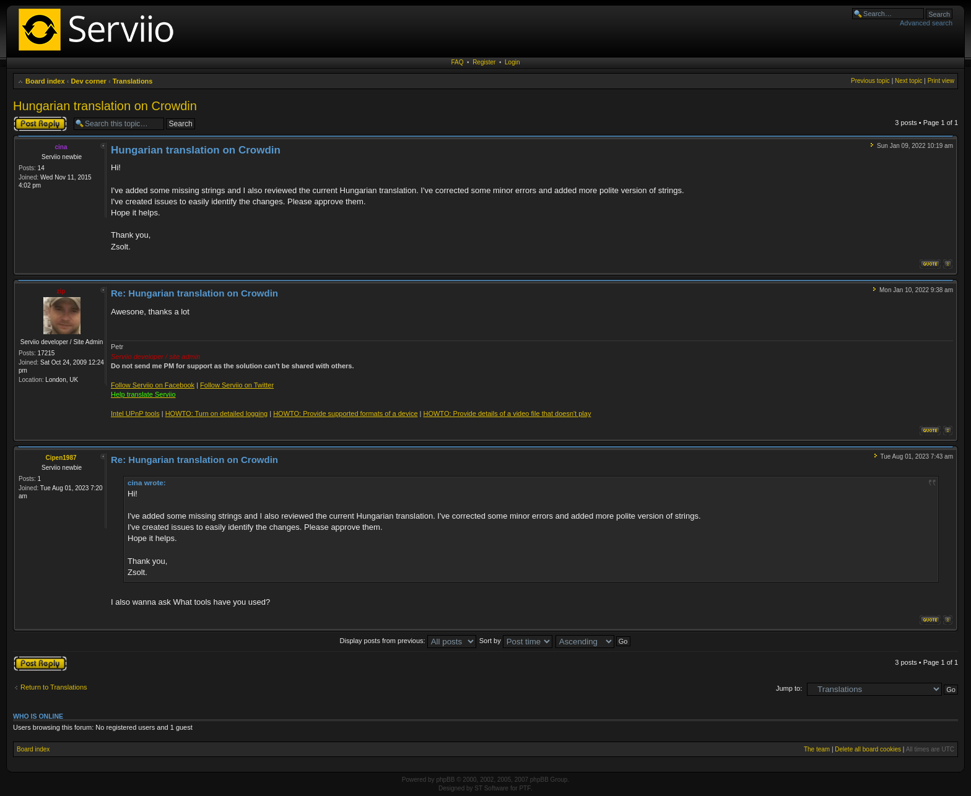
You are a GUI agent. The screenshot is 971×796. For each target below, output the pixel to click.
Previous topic (870, 80)
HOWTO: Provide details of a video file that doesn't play (507, 413)
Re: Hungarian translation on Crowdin (194, 293)
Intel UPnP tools (135, 413)
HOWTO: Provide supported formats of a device (345, 413)
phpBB (445, 779)
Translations (133, 81)
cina (60, 147)
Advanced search (926, 23)
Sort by (515, 640)
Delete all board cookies (868, 749)
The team (817, 749)
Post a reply (40, 124)
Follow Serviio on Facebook (152, 385)
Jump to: (789, 688)
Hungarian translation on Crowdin (105, 106)
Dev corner (88, 81)
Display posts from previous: (408, 640)
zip (61, 291)
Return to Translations (53, 687)
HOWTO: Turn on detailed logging (216, 413)
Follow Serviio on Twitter (237, 385)
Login (512, 62)
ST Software (491, 788)
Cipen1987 (60, 457)
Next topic (908, 80)
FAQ (457, 62)
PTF (525, 788)
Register (483, 62)
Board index (45, 81)
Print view (941, 80)
